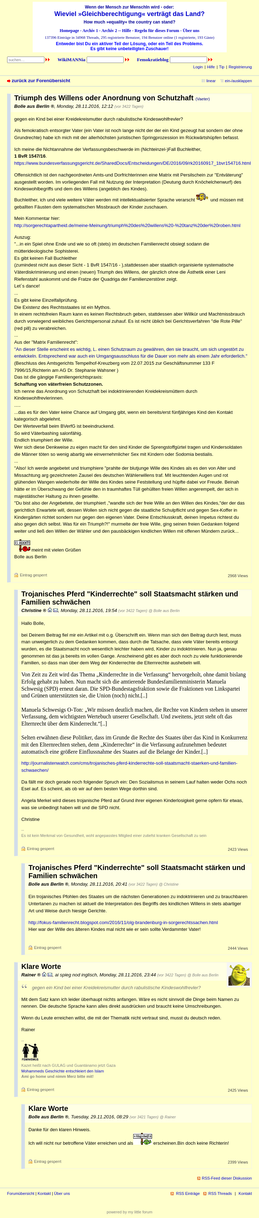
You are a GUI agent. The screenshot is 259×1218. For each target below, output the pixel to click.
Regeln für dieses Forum (157, 30)
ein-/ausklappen (238, 81)
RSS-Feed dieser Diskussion (227, 1178)
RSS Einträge (188, 1193)
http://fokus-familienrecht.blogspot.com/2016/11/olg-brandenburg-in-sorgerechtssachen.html (123, 922)
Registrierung (240, 67)
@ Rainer (168, 1117)
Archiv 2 (109, 30)
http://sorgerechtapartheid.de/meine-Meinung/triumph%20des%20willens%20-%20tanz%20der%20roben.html (127, 225)
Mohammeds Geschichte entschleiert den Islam (62, 1071)
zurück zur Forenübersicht (41, 80)
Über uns (191, 30)
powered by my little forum (129, 1212)
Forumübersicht (20, 1193)
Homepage (69, 30)
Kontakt (44, 1193)
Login (198, 67)
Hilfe (126, 30)
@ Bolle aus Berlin (164, 610)
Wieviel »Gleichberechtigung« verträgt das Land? (129, 13)
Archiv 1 (90, 30)
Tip (222, 67)
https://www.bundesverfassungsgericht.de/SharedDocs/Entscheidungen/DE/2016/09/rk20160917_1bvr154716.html (132, 163)
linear (211, 81)
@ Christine (169, 884)
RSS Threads (220, 1193)
